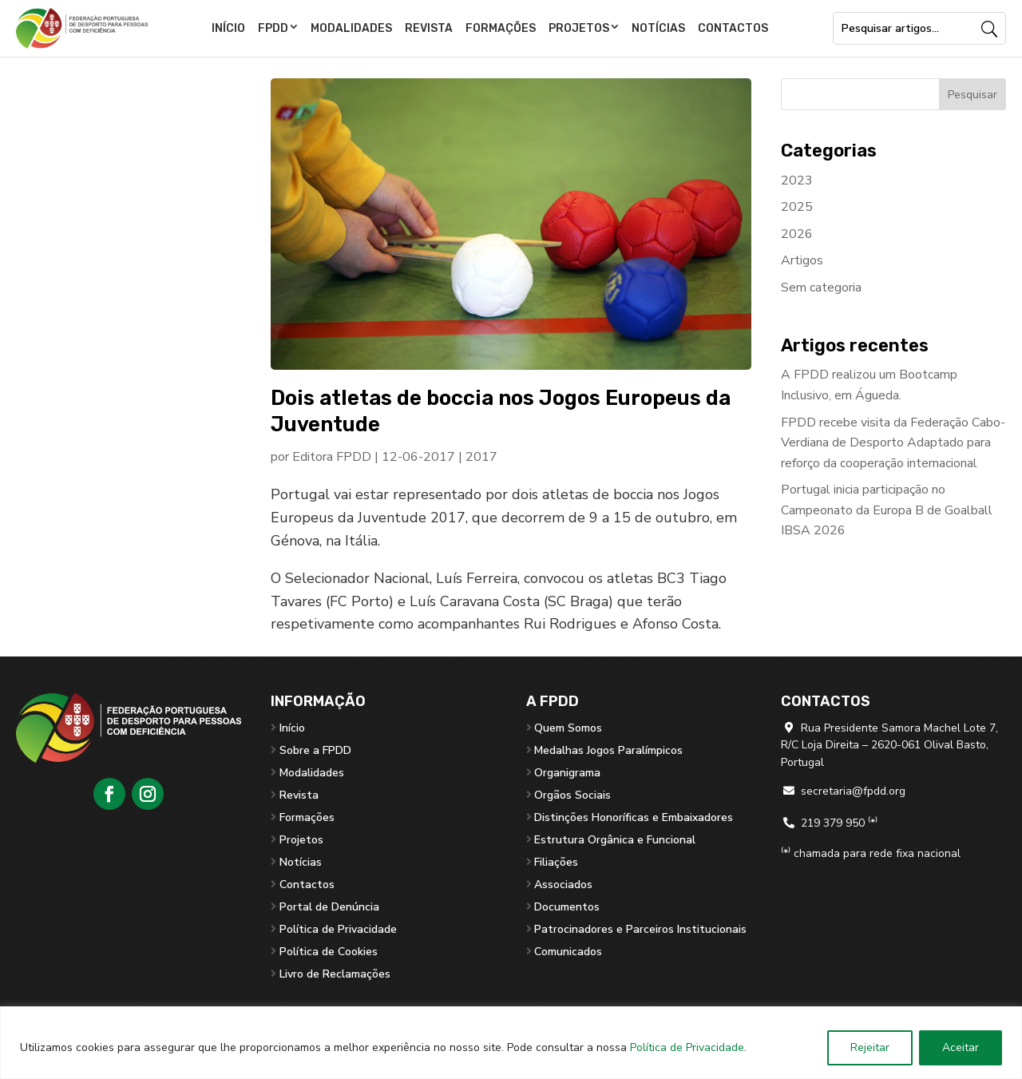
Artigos (802, 260)
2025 (797, 207)
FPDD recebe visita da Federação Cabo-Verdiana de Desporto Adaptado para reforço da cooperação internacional (893, 443)
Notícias (658, 28)
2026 (797, 234)
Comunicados (568, 951)
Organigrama (567, 772)
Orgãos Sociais (572, 795)
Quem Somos (568, 728)
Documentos (567, 906)
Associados (563, 884)
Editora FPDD (331, 457)
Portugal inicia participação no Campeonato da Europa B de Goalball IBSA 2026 (886, 510)
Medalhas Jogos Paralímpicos (608, 750)
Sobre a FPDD (315, 750)
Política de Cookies (328, 951)
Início (228, 28)
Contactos (733, 28)
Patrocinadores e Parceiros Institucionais (640, 929)
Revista (429, 28)
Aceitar (960, 1047)
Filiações (556, 862)
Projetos (579, 28)
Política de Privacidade (687, 1047)
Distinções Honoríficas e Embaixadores (633, 817)
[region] (511, 1042)
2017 (481, 457)
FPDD (273, 28)
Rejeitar (869, 1047)
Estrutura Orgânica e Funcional (614, 839)
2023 (797, 180)
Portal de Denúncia (329, 906)
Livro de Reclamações (334, 974)
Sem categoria (821, 287)
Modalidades (351, 28)
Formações (500, 28)
